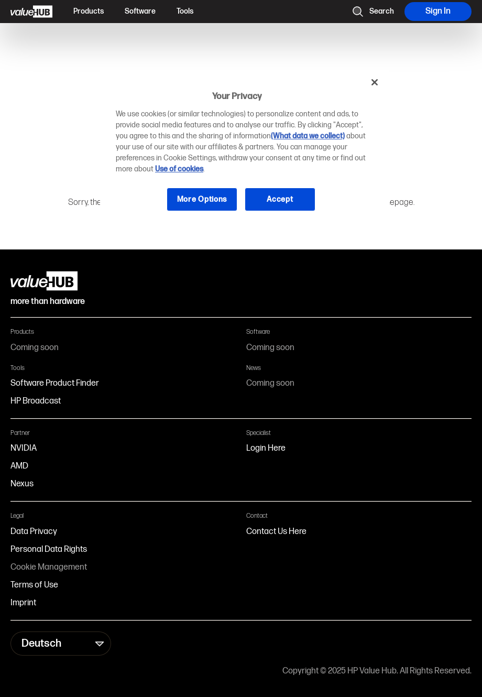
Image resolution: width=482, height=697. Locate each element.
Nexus (22, 484)
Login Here (266, 448)
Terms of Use (34, 585)
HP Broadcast (35, 401)
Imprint (23, 603)
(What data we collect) (308, 136)
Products (88, 11)
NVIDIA (23, 448)
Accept (280, 199)
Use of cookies (179, 169)
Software (140, 11)
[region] (244, 148)
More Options (202, 199)
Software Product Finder (54, 383)
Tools (185, 11)
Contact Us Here (276, 532)
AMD (19, 466)
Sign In (438, 11)
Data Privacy (33, 532)
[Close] (374, 82)
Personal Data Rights (48, 549)
